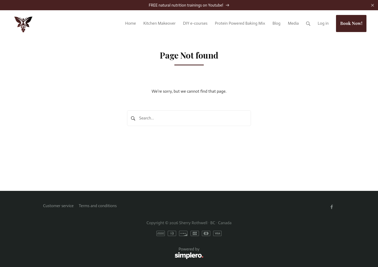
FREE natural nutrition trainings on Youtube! (189, 5)
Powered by (123, 253)
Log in (323, 23)
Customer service (58, 205)
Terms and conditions (98, 205)
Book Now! (351, 23)
